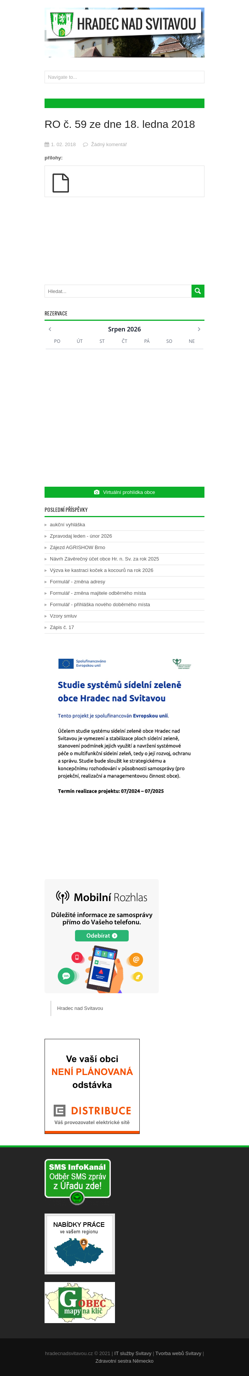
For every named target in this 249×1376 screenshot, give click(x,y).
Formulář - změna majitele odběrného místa (98, 593)
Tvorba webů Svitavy (178, 1353)
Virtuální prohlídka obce (124, 492)
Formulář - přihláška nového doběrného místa (100, 604)
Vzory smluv (63, 616)
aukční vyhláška (67, 524)
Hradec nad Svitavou (80, 1008)
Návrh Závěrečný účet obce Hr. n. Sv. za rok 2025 (104, 559)
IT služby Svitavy (132, 1353)
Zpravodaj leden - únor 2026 (81, 536)
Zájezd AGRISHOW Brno (77, 547)
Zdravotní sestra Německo (124, 1361)
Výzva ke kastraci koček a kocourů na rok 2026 (101, 570)
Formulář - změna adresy (77, 581)
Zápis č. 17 (62, 627)
